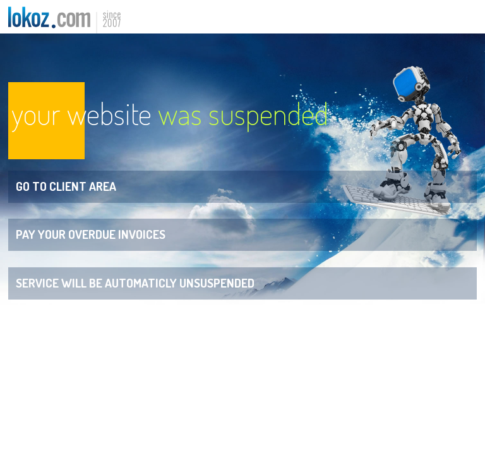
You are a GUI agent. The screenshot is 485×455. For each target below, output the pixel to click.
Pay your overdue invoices (90, 234)
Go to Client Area (66, 186)
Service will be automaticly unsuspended (135, 283)
